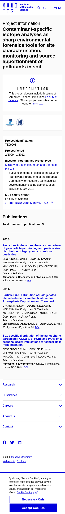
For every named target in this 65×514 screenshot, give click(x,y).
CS (45, 8)
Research (9, 384)
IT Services (10, 395)
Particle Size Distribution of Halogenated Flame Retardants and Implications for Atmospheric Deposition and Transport (29, 298)
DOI (29, 280)
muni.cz (38, 103)
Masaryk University (21, 457)
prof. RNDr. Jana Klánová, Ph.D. (31, 202)
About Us (9, 416)
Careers (8, 405)
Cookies (21, 461)
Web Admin (9, 461)
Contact (8, 426)
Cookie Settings (27, 495)
